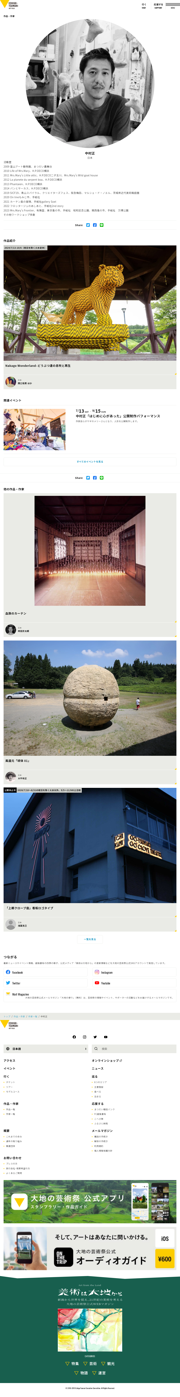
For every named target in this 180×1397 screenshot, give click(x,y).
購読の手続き (101, 1136)
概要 (7, 1130)
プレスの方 (12, 1163)
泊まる (97, 1096)
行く (7, 1076)
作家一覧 (32, 1016)
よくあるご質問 (14, 1172)
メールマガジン (102, 1130)
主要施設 (98, 1086)
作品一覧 (10, 1109)
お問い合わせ (13, 1158)
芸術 (93, 1363)
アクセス (9, 1060)
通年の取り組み (14, 1141)
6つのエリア (100, 1082)
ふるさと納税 (101, 1123)
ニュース (98, 1068)
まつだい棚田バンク (104, 1109)
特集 (75, 1363)
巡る (95, 1076)
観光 (111, 1363)
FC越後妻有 (100, 1113)
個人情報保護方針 (103, 1150)
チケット (10, 1082)
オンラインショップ (105, 1060)
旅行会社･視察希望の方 (18, 1168)
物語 (84, 1372)
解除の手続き (101, 1141)
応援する (98, 1103)
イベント (10, 1068)
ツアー (9, 1086)
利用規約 (98, 1145)
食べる (97, 1091)
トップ (7, 1016)
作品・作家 (9, 16)
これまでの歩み (14, 1136)
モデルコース (13, 1091)
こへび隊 (98, 1118)
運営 (102, 1372)
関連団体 (10, 1145)
